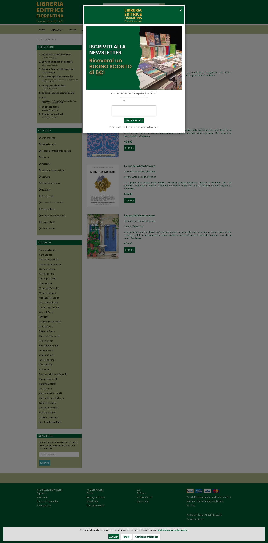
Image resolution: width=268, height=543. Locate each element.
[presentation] (134, 111)
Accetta (113, 536)
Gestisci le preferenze (146, 536)
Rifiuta (126, 536)
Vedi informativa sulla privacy (172, 530)
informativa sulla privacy (147, 127)
